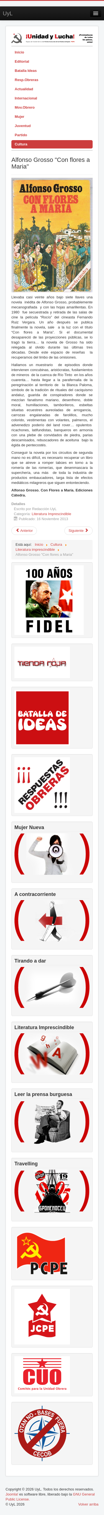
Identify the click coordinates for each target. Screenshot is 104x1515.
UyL (8, 13)
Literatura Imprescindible (51, 514)
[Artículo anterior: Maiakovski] (24, 531)
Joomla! (12, 1494)
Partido (21, 135)
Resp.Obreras (26, 80)
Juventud (23, 126)
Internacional (26, 98)
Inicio (19, 52)
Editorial (22, 61)
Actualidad (24, 89)
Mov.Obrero (25, 107)
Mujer (19, 117)
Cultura (21, 144)
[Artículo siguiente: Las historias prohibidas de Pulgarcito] (78, 531)
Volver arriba (88, 1504)
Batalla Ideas (26, 71)
